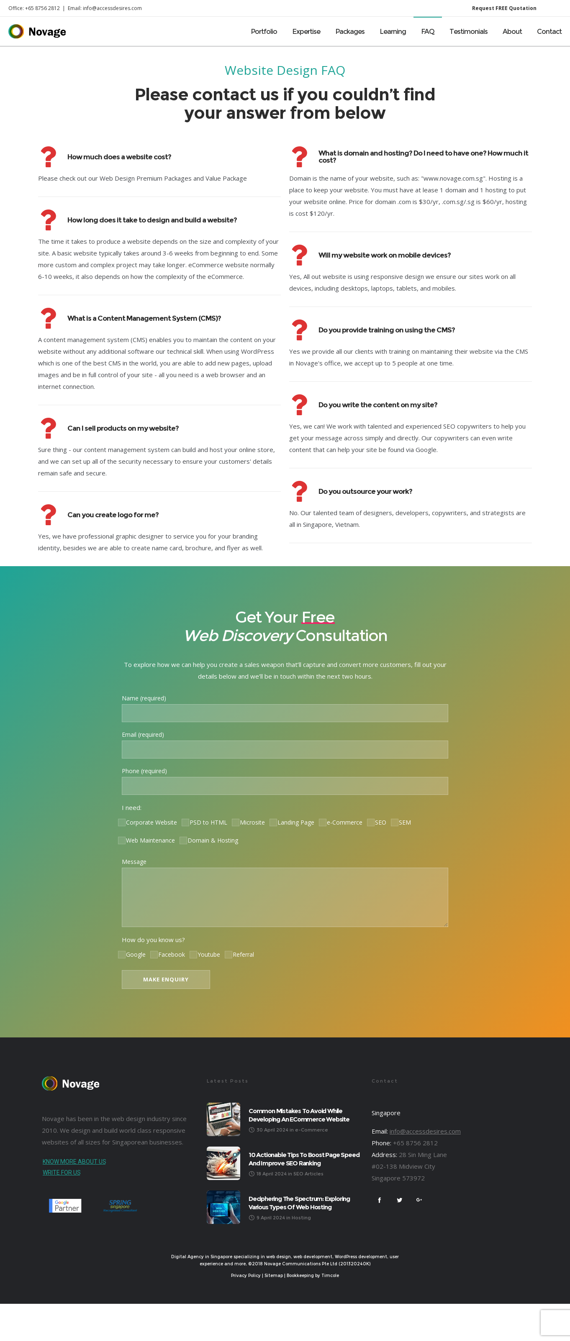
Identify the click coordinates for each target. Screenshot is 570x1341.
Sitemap (273, 1275)
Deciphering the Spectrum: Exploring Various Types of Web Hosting (299, 1203)
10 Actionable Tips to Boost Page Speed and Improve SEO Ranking (304, 1159)
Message (285, 892)
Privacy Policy (246, 1275)
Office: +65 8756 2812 (34, 8)
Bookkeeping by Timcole (313, 1275)
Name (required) (285, 708)
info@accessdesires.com (425, 1131)
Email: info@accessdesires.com (105, 8)
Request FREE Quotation (504, 8)
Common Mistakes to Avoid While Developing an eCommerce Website (299, 1115)
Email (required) (285, 745)
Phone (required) (285, 781)
